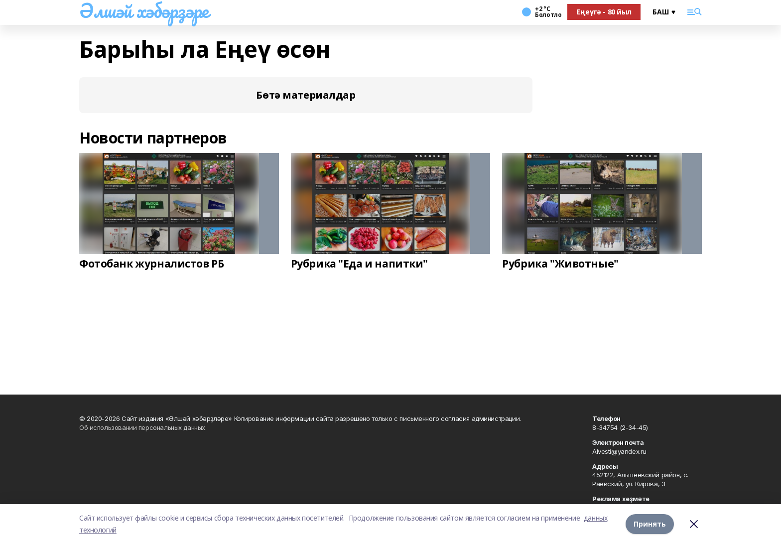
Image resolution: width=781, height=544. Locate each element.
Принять (650, 524)
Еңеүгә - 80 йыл (604, 11)
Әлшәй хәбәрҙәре (144, 10)
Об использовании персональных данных (142, 427)
